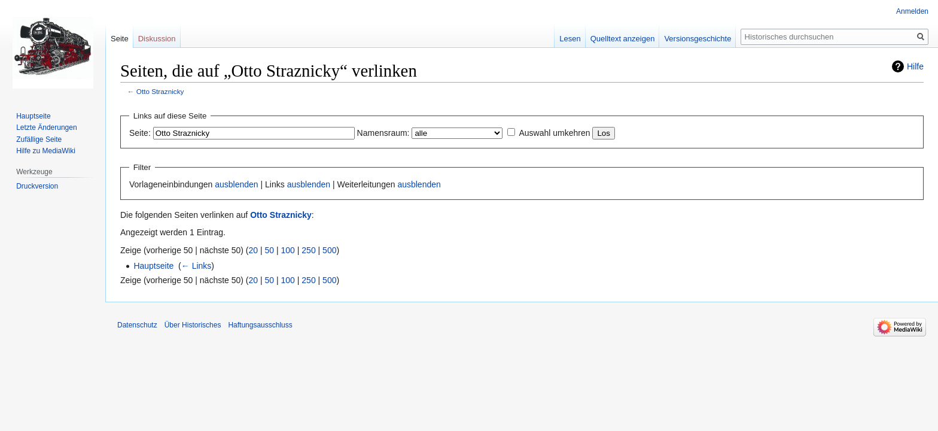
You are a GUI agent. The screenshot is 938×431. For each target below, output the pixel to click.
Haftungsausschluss (260, 325)
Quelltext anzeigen (622, 38)
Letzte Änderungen (46, 127)
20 (253, 250)
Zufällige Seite (39, 139)
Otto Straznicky (160, 91)
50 (270, 250)
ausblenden (236, 184)
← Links (196, 266)
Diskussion (157, 38)
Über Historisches (193, 325)
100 (288, 250)
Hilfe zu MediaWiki (45, 151)
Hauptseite (153, 266)
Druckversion (37, 186)
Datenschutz (137, 325)
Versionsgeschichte (697, 38)
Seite (120, 38)
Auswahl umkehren (554, 133)
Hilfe (915, 66)
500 (329, 250)
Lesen (569, 38)
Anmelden (912, 11)
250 (308, 250)
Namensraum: (383, 133)
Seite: (140, 133)
